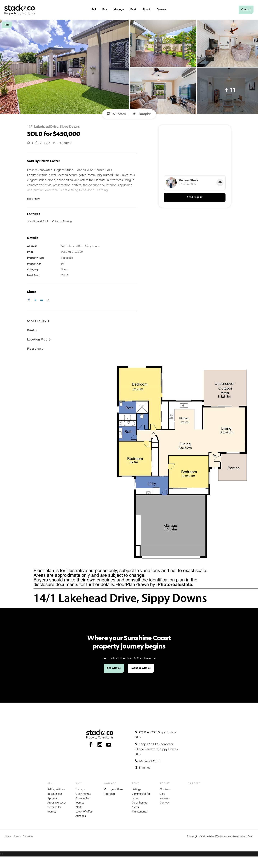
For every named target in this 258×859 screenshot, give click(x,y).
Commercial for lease (141, 796)
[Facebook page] (91, 745)
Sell (94, 9)
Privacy (17, 837)
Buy (104, 9)
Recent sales (54, 794)
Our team (165, 789)
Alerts (78, 807)
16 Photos (116, 114)
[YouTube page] (108, 745)
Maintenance (139, 812)
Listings (80, 789)
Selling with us (56, 789)
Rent (133, 9)
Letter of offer (83, 812)
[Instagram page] (100, 745)
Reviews (165, 798)
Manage (118, 9)
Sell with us (114, 668)
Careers (161, 9)
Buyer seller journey (54, 809)
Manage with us (141, 668)
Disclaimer (28, 837)
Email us (144, 768)
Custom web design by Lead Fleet (236, 837)
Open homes (83, 794)
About (146, 9)
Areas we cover (56, 803)
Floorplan (142, 114)
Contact (246, 9)
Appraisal (53, 798)
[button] (32, 330)
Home (8, 837)
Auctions (80, 816)
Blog (162, 794)
